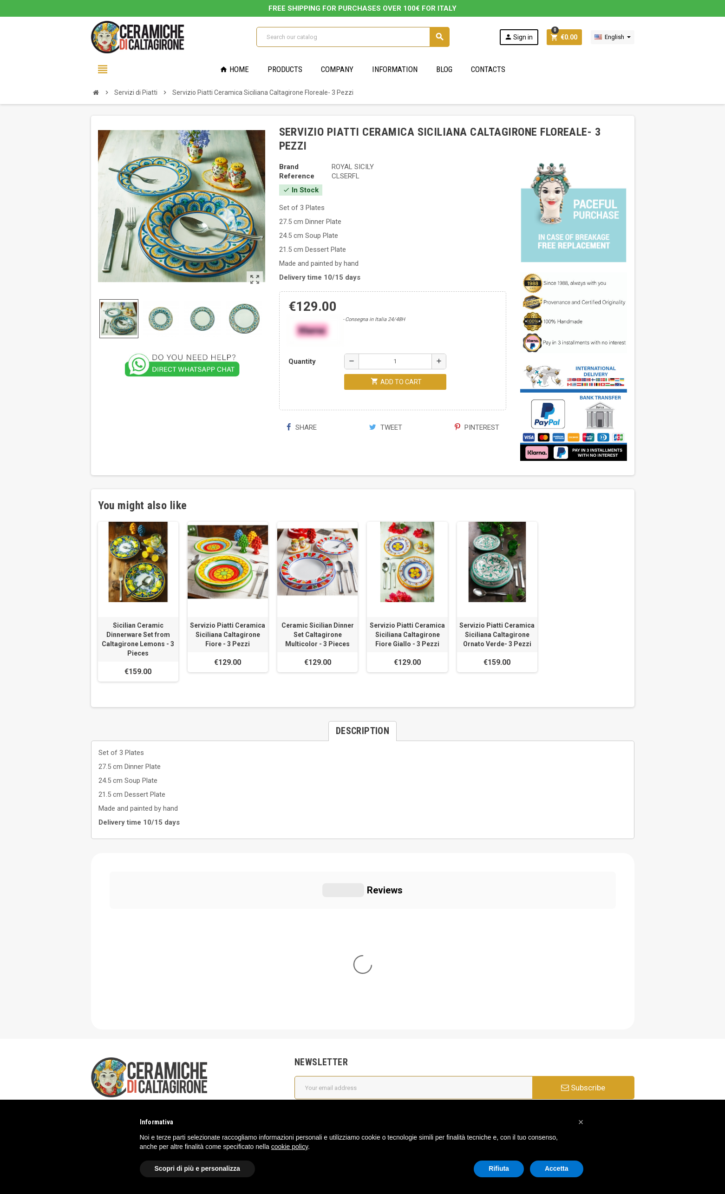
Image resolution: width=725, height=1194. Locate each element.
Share (301, 427)
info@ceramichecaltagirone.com (150, 986)
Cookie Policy (111, 1065)
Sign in (518, 37)
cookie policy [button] (289, 1146)
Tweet (385, 427)
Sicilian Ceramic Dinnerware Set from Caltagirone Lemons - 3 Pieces (138, 639)
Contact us (317, 1068)
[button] (581, 1122)
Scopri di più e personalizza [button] (197, 1168)
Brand (289, 167)
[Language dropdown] (612, 37)
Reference (296, 176)
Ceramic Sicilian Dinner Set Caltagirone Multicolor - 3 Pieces (317, 635)
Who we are (318, 977)
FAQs (308, 1016)
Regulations (318, 1042)
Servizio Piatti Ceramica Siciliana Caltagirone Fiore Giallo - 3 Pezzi (407, 635)
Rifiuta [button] (499, 1168)
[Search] (352, 37)
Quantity (302, 361)
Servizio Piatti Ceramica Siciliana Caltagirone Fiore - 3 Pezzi (227, 635)
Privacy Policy (112, 1051)
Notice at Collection (121, 1093)
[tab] (362, 731)
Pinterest (477, 427)
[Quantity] (395, 361)
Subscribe (583, 911)
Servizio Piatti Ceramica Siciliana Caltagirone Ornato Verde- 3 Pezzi (497, 635)
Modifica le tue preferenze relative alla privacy (169, 1079)
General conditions (329, 990)
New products (321, 1055)
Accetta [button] (556, 1168)
